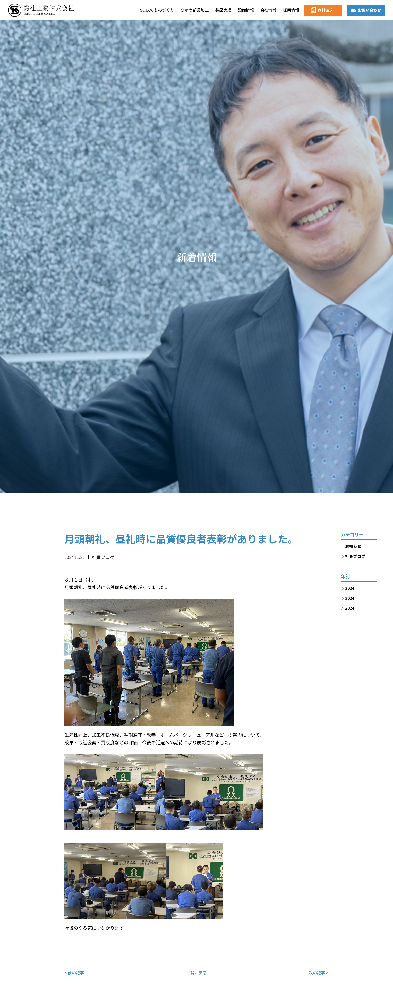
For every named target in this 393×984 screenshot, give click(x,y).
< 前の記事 (74, 973)
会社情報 (268, 10)
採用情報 (291, 10)
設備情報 (246, 10)
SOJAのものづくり (157, 10)
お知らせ (353, 546)
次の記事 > (318, 973)
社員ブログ (355, 556)
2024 (349, 588)
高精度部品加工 (194, 10)
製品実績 (223, 10)
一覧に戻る (196, 973)
